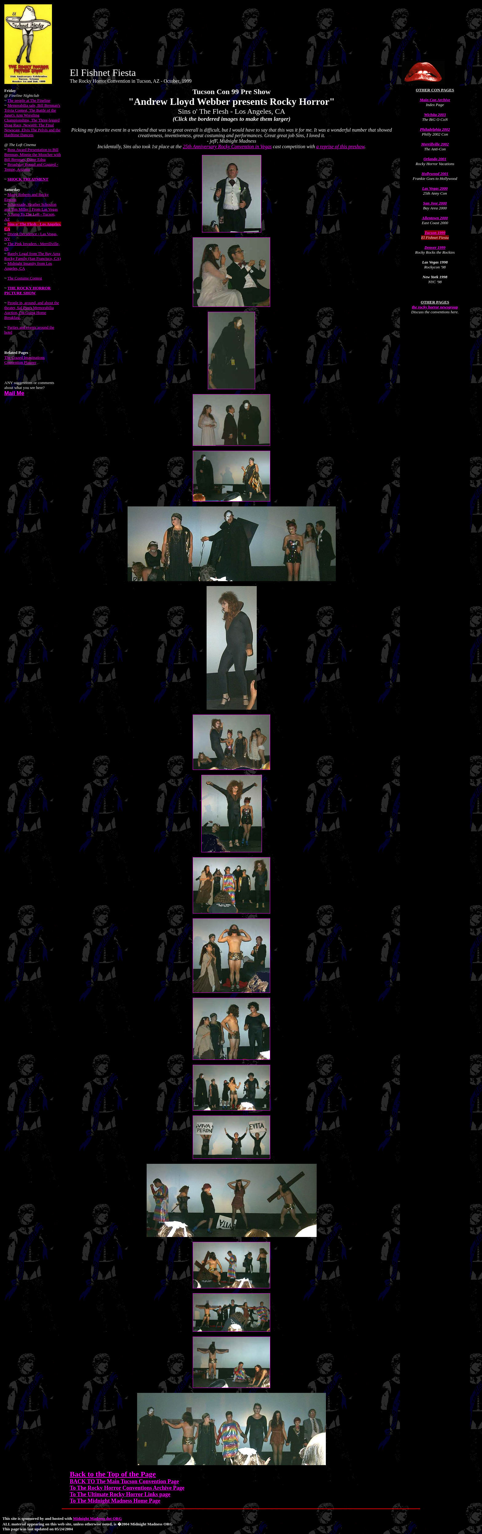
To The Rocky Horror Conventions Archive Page (127, 1488)
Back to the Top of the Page (113, 1474)
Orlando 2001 (435, 159)
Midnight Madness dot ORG (97, 1518)
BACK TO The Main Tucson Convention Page (124, 1481)
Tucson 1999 (435, 232)
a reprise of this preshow (340, 146)
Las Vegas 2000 (435, 188)
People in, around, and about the (31, 310)
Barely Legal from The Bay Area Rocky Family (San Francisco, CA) (32, 256)
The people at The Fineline (28, 100)
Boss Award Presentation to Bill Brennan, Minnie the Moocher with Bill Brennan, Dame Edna (32, 154)
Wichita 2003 (435, 114)
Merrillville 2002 (435, 144)
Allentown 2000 (435, 218)
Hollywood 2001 (434, 173)
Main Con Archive (435, 99)
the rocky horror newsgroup (435, 307)
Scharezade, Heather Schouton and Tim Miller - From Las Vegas (31, 207)
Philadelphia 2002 (435, 129)
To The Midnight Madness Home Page (115, 1501)
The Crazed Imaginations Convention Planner (24, 360)
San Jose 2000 (435, 203)
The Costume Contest (24, 278)
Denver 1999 (435, 247)
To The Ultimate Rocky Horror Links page (120, 1494)
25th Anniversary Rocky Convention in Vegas (227, 146)
